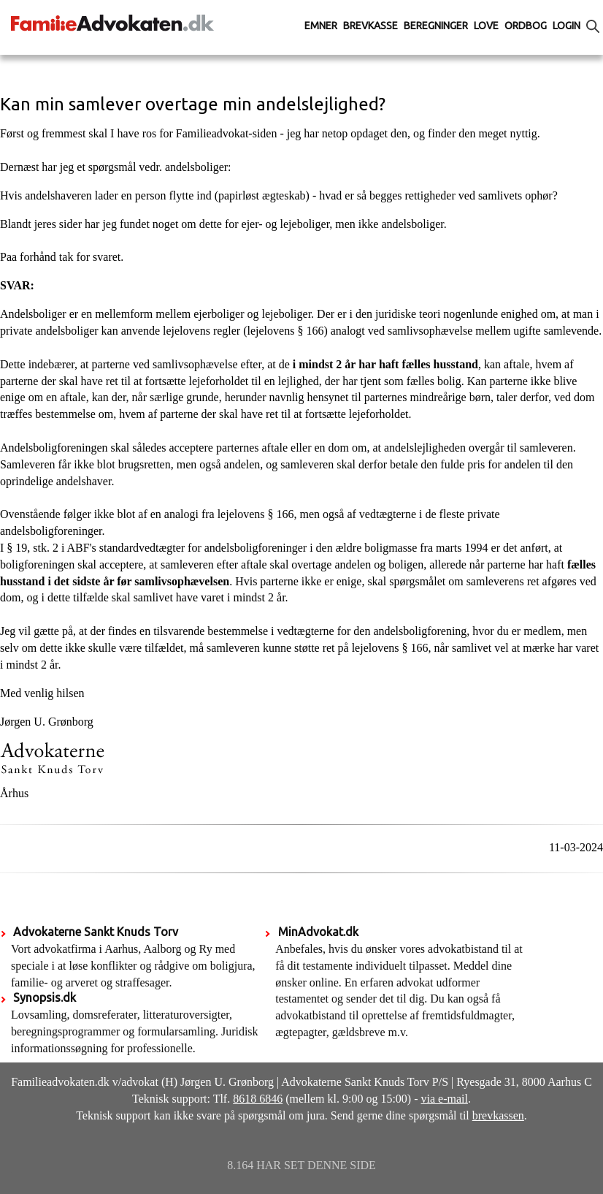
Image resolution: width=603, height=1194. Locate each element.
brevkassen (498, 1115)
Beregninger (436, 25)
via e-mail (444, 1098)
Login (566, 25)
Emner (320, 25)
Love (486, 25)
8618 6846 (258, 1098)
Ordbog (525, 25)
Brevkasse (370, 25)
